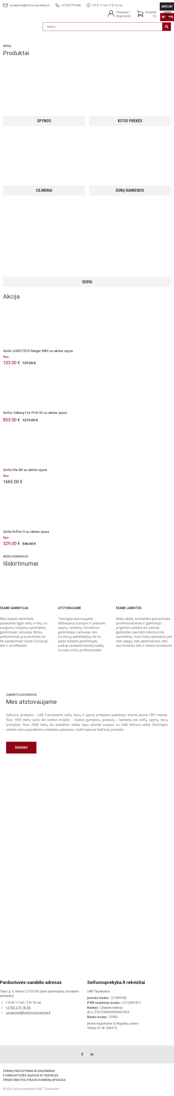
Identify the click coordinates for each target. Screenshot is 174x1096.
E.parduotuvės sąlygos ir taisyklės (30, 1075)
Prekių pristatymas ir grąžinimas (29, 1071)
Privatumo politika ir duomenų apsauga (34, 1080)
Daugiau (21, 747)
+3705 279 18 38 (18, 1008)
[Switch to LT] (169, 5)
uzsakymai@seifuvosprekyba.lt (28, 1013)
